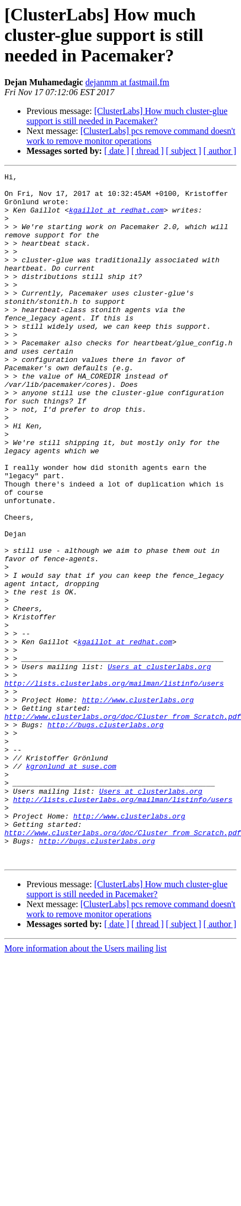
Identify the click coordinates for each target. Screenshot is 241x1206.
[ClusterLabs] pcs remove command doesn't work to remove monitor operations (130, 136)
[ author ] (220, 151)
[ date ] (116, 151)
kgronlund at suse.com (71, 886)
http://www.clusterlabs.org (138, 806)
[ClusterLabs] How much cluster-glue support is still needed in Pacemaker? (127, 116)
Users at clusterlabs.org (159, 766)
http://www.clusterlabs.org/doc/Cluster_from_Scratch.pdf (122, 826)
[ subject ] (183, 151)
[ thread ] (147, 151)
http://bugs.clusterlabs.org (105, 836)
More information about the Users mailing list (85, 1086)
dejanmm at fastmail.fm (127, 82)
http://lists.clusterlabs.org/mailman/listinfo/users (114, 786)
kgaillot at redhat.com (116, 218)
